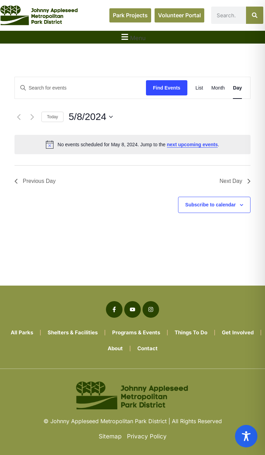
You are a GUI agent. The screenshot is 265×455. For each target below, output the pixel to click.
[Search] (254, 15)
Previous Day (35, 181)
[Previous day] (18, 117)
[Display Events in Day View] (237, 88)
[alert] (132, 144)
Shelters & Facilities (73, 332)
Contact (147, 348)
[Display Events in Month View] (218, 88)
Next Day (235, 181)
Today (52, 116)
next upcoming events (192, 144)
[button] (132, 37)
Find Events (166, 88)
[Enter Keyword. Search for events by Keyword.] (80, 88)
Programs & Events (136, 332)
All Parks (22, 332)
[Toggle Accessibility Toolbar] (246, 436)
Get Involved (238, 332)
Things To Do (191, 332)
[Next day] (32, 117)
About (115, 348)
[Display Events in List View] (199, 88)
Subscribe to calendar (210, 204)
